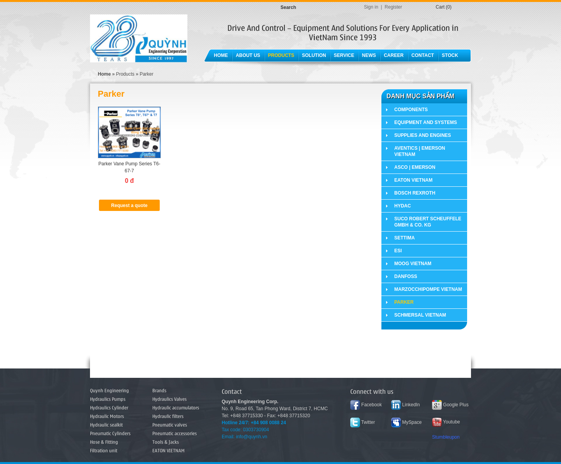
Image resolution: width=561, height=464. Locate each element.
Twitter (362, 422)
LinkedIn (405, 404)
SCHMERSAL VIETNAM (420, 315)
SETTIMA (404, 238)
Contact (422, 55)
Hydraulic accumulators (175, 407)
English (426, 7)
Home (221, 55)
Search (288, 7)
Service (344, 55)
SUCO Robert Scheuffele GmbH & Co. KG (427, 222)
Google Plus (450, 404)
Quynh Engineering (109, 390)
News (369, 55)
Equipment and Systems (425, 122)
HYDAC (402, 206)
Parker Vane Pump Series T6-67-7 (130, 167)
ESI (398, 250)
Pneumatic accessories (174, 433)
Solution (314, 55)
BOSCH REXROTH (414, 193)
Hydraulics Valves (169, 399)
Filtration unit (103, 450)
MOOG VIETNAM (412, 263)
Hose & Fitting (104, 441)
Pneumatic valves (169, 424)
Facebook (366, 404)
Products (281, 55)
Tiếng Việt (418, 7)
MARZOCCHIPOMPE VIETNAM (428, 289)
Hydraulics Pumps (107, 399)
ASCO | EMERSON (414, 167)
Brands (159, 390)
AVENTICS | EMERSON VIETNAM (419, 151)
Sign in (371, 7)
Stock (450, 55)
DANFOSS (405, 276)
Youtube (446, 422)
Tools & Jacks (165, 441)
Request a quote (129, 205)
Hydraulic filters (167, 416)
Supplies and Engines (422, 135)
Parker (146, 74)
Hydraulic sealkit (106, 424)
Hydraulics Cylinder (109, 407)
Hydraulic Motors (107, 416)
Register (393, 7)
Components (411, 109)
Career (394, 55)
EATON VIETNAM (413, 180)
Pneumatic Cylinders (110, 433)
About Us (248, 55)
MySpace (406, 422)
